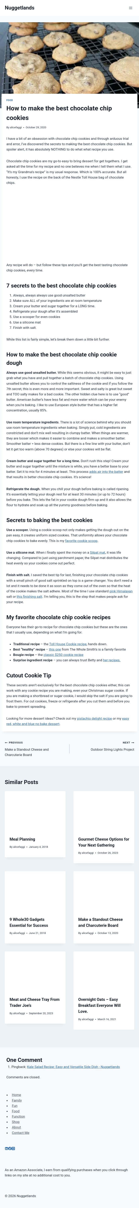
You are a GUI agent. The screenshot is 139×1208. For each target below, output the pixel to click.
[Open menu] (130, 8)
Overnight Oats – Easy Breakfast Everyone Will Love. (99, 1005)
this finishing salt (29, 597)
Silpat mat (97, 552)
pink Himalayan (121, 591)
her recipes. (111, 660)
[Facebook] (10, 1149)
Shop (16, 1122)
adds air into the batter (106, 472)
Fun (15, 1106)
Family (17, 1100)
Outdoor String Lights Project (103, 745)
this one (55, 649)
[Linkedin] (6, 1149)
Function (18, 1116)
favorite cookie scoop (81, 541)
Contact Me (20, 1133)
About (16, 1127)
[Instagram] (13, 1149)
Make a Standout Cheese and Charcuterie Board (35, 748)
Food (9, 100)
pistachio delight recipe (94, 718)
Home (16, 1095)
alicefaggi (16, 127)
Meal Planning (22, 839)
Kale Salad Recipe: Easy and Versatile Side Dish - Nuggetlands (73, 1067)
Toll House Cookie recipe (67, 644)
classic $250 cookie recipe (63, 655)
